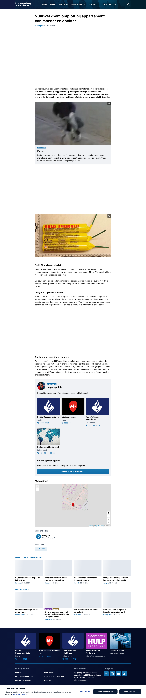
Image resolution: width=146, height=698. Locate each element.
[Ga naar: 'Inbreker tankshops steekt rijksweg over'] (29, 606)
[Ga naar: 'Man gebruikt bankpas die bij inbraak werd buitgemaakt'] (117, 572)
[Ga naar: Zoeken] (128, 4)
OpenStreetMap (99, 526)
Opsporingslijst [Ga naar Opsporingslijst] (78, 4)
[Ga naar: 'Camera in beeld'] (120, 644)
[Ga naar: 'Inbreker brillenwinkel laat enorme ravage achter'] (58, 572)
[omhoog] (108, 513)
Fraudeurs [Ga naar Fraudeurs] (63, 4)
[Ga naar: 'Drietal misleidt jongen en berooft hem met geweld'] (117, 606)
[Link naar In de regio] (58, 672)
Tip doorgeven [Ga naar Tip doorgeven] (109, 4)
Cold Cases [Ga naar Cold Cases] (95, 4)
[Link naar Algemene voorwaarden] (58, 676)
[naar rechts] (108, 519)
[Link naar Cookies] (58, 680)
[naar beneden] (108, 522)
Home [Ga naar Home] (44, 4)
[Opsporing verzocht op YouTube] (118, 673)
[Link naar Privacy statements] (29, 680)
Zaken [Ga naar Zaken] (53, 4)
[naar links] (108, 516)
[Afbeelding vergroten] (109, 103)
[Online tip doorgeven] (73, 471)
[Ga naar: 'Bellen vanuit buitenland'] (48, 441)
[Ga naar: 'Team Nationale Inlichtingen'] (73, 646)
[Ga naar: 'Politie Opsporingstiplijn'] (48, 411)
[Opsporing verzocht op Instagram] (112, 673)
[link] (53, 536)
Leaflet (91, 526)
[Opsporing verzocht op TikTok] (124, 673)
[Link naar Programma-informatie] (29, 676)
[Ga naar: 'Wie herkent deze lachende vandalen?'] (87, 606)
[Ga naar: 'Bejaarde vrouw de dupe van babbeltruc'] (29, 572)
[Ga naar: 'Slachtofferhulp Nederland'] (96, 645)
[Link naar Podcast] (29, 672)
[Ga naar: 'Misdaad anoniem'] (73, 411)
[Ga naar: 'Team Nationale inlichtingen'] (97, 412)
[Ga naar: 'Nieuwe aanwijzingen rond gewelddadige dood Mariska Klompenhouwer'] (58, 606)
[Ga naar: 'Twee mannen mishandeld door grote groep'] (87, 572)
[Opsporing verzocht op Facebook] (106, 673)
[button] (73, 505)
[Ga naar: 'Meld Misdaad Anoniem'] (49, 645)
